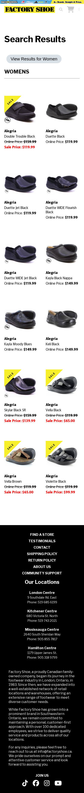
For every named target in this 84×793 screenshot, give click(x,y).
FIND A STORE (42, 535)
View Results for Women (34, 59)
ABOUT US (42, 567)
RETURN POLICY (42, 560)
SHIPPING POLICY (42, 554)
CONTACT (42, 547)
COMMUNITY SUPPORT (42, 573)
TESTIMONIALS (42, 541)
